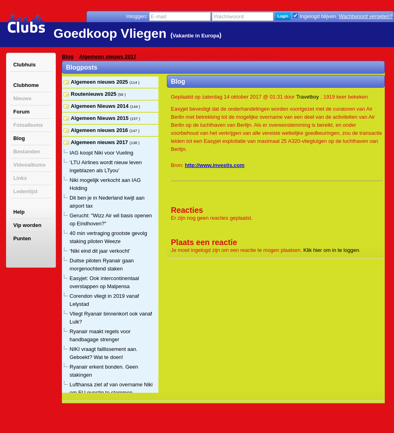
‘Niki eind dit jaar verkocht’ (100, 251)
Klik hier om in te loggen (331, 250)
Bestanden (26, 151)
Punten (22, 238)
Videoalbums (29, 165)
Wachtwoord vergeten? (365, 16)
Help (19, 212)
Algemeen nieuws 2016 (100, 130)
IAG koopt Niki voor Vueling (101, 153)
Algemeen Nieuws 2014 (100, 106)
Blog (19, 138)
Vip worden (27, 225)
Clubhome (26, 85)
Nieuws (22, 98)
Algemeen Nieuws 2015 (100, 118)
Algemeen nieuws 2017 (107, 57)
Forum (21, 112)
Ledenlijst (25, 191)
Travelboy (307, 97)
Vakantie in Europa (195, 36)
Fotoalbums (28, 125)
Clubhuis (24, 65)
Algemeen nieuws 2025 (100, 82)
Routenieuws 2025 (94, 94)
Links (20, 178)
